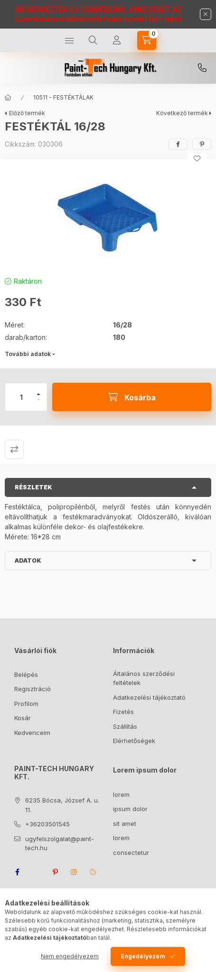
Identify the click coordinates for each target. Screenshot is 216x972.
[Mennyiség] (21, 397)
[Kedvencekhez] (197, 158)
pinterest (55, 872)
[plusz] (38, 390)
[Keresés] (93, 40)
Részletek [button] (33, 487)
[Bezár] (205, 14)
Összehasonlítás (14, 449)
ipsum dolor (130, 809)
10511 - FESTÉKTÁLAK (63, 97)
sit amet (124, 823)
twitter (36, 872)
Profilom (26, 703)
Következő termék (182, 113)
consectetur (131, 852)
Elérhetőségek (134, 740)
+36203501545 (202, 68)
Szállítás (125, 726)
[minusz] (38, 404)
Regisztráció (32, 689)
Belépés (26, 674)
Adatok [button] (28, 560)
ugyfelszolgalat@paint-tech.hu (59, 843)
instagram (74, 872)
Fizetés (123, 711)
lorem (121, 794)
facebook (17, 872)
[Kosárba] (131, 397)
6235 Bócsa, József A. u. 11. (62, 804)
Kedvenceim (32, 732)
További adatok (28, 353)
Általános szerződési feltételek (144, 678)
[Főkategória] (8, 97)
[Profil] (116, 40)
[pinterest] (201, 144)
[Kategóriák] (69, 40)
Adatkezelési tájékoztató (149, 697)
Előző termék (27, 113)
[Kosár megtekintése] (146, 40)
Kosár (22, 718)
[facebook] (178, 144)
